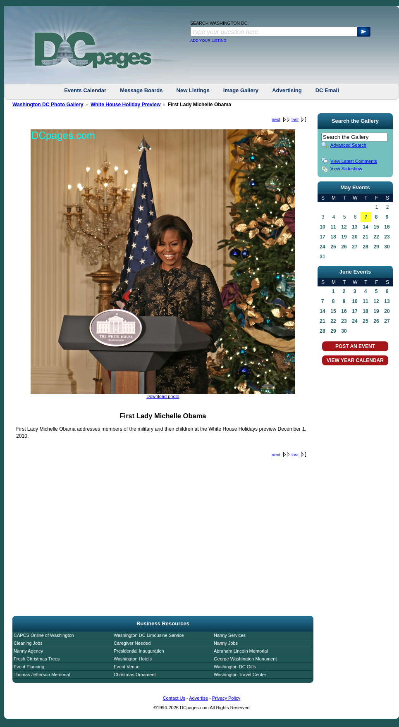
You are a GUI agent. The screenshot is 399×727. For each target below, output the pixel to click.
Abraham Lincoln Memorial (241, 650)
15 (376, 227)
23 (386, 237)
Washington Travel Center (240, 674)
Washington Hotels (133, 658)
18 (333, 237)
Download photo (162, 396)
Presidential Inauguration (139, 650)
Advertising (287, 90)
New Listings (193, 90)
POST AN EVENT (355, 346)
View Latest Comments (353, 161)
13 (354, 227)
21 (365, 237)
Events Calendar (85, 90)
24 (322, 247)
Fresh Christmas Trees (37, 658)
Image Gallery (240, 90)
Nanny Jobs (226, 643)
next (276, 119)
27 (354, 247)
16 (386, 227)
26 (343, 247)
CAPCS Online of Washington (44, 635)
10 (322, 227)
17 (322, 237)
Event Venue (126, 666)
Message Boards (141, 90)
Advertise (198, 698)
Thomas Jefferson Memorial (42, 674)
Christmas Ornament (134, 674)
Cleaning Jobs (28, 643)
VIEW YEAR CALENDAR (355, 360)
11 (333, 227)
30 (386, 247)
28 (365, 247)
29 (376, 247)
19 (343, 237)
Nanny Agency (28, 650)
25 (333, 247)
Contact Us (174, 698)
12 (343, 227)
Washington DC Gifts (235, 666)
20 (354, 237)
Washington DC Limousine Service (149, 635)
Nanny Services (230, 635)
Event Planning (29, 666)
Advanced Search (348, 145)
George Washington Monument (245, 658)
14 (365, 227)
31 (322, 257)
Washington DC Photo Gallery (48, 104)
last (295, 119)
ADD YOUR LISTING (208, 40)
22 (376, 237)
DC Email (327, 90)
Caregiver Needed (132, 643)
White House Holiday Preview (125, 104)
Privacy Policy (226, 698)
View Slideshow (346, 168)
